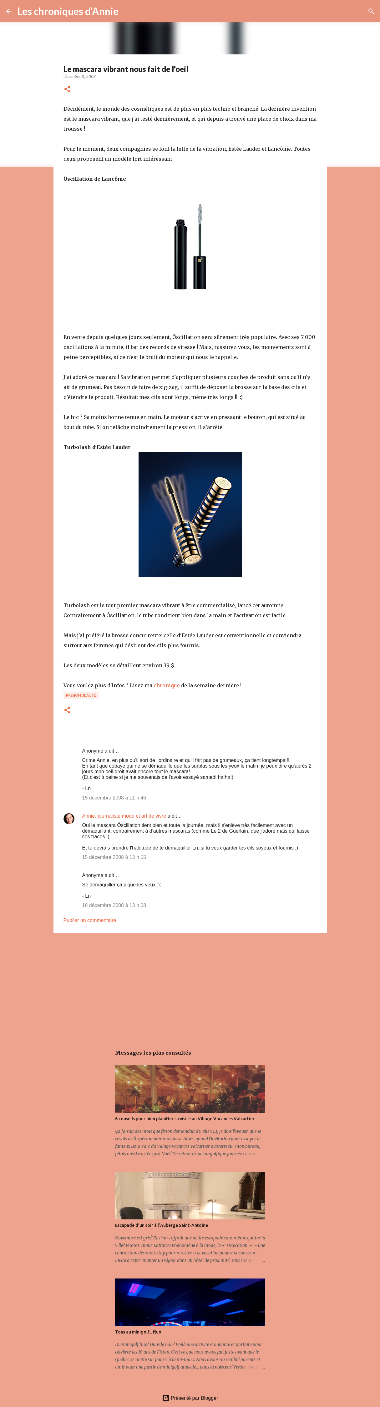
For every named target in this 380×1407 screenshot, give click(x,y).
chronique (167, 685)
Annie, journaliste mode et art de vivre (124, 816)
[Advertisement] (190, 986)
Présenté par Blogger (190, 1398)
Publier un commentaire (89, 920)
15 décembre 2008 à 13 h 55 (114, 857)
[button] (67, 89)
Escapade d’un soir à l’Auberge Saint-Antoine (161, 1225)
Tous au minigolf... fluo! (139, 1331)
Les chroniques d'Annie (68, 11)
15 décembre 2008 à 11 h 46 (114, 797)
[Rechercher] (127, 11)
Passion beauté (81, 695)
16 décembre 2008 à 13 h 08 (114, 905)
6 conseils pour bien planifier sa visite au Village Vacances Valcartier (185, 1118)
